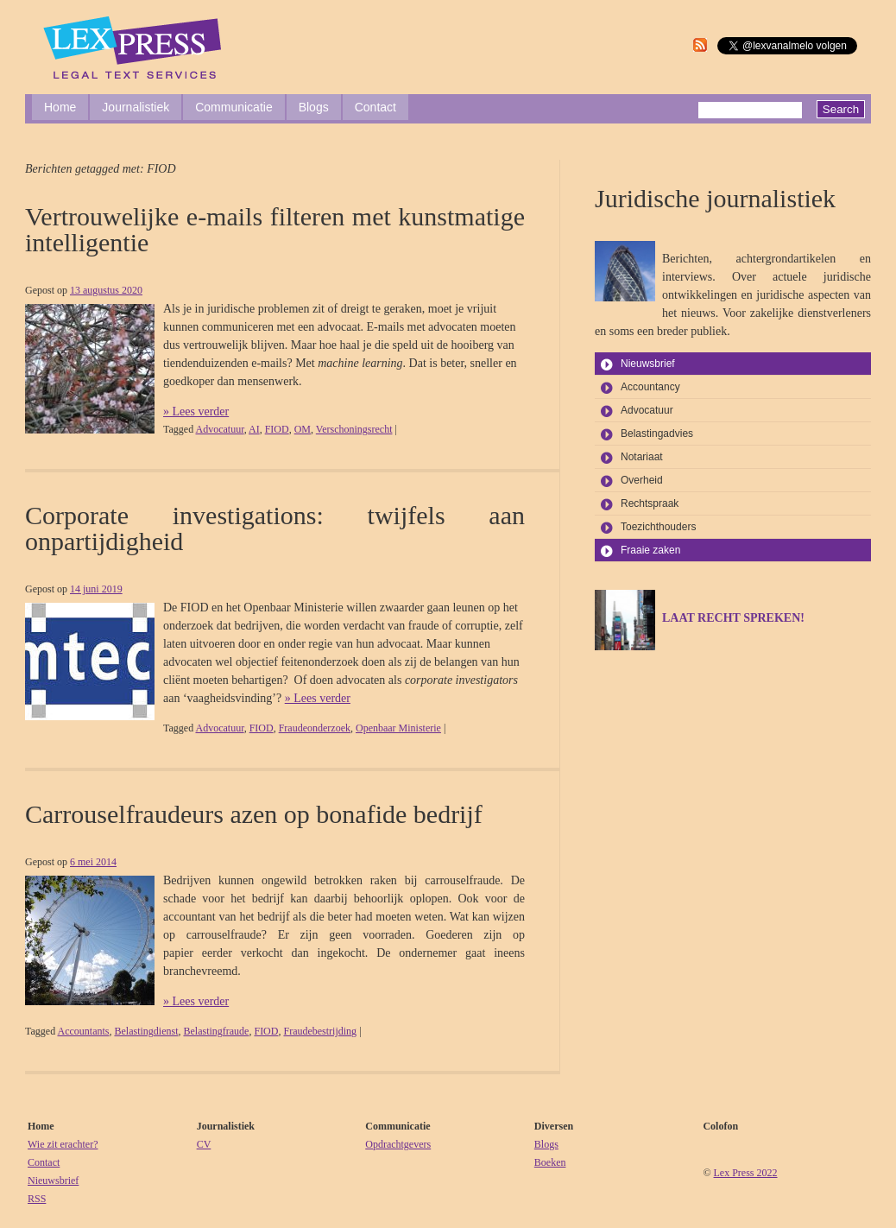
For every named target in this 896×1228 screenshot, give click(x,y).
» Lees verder (196, 411)
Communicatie (233, 107)
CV (204, 1144)
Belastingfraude (216, 1031)
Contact (375, 107)
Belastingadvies (657, 433)
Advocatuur (219, 429)
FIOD (277, 429)
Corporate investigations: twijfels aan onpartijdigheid (275, 528)
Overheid (642, 480)
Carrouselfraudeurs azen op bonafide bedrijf (254, 814)
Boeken (550, 1162)
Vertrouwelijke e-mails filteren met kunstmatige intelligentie (275, 229)
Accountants (83, 1031)
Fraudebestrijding (320, 1031)
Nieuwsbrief (648, 364)
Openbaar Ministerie (398, 728)
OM (302, 429)
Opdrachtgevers (398, 1144)
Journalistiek (135, 107)
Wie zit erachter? (63, 1144)
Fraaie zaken (650, 550)
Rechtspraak (649, 503)
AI (254, 429)
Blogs (314, 107)
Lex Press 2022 (746, 1173)
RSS (37, 1199)
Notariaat (642, 457)
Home (60, 107)
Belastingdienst (146, 1031)
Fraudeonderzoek (314, 728)
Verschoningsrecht (354, 429)
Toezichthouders (658, 527)
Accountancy (650, 387)
